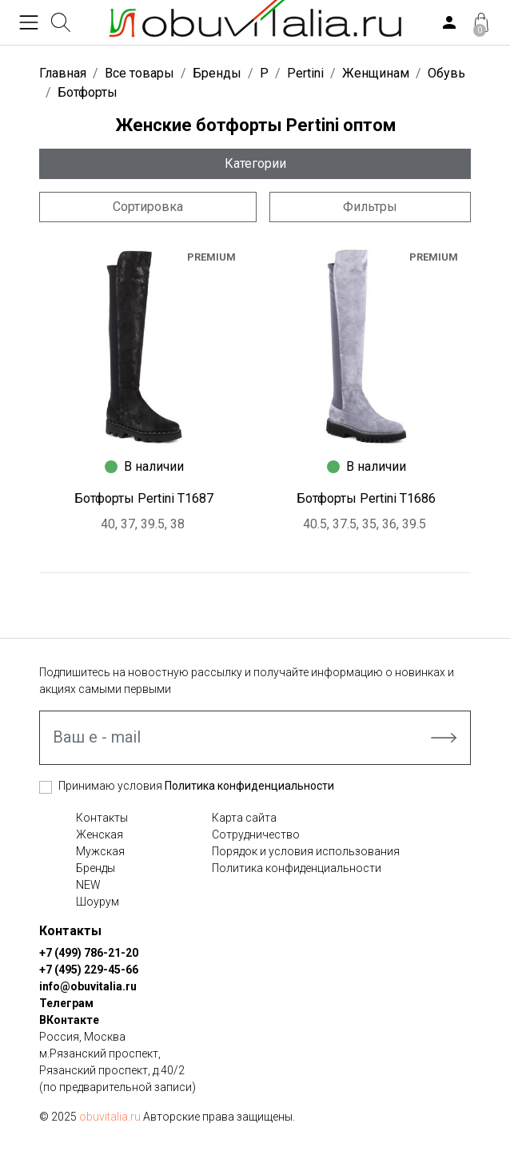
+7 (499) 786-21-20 (88, 952)
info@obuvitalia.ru (88, 986)
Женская (99, 834)
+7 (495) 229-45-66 (88, 969)
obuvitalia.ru (110, 1116)
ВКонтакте (69, 1020)
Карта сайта (244, 817)
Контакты (102, 817)
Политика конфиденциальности (249, 785)
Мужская (100, 851)
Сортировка (148, 206)
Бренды (95, 868)
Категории (255, 163)
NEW (88, 884)
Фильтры (370, 206)
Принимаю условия (196, 785)
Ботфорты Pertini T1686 (366, 498)
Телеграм (66, 1003)
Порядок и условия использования (306, 851)
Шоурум (97, 901)
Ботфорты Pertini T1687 (143, 498)
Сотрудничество (256, 834)
